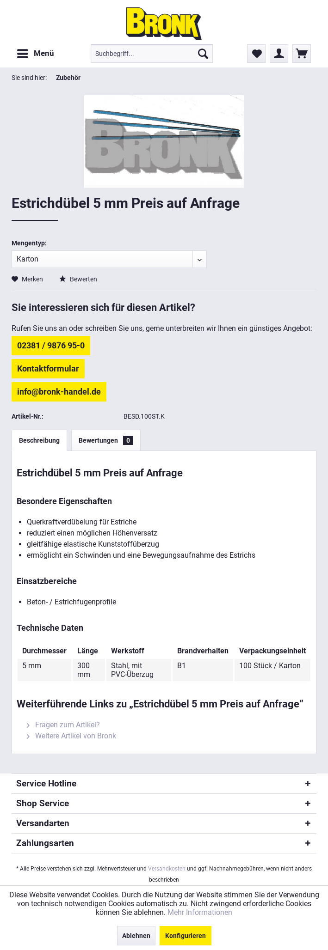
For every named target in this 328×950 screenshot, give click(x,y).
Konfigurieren (185, 935)
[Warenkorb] (301, 53)
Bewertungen (106, 440)
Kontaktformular (48, 368)
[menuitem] (35, 53)
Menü (35, 52)
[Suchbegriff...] (152, 53)
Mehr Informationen (199, 912)
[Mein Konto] (279, 53)
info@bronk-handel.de (59, 391)
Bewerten (78, 279)
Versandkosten (167, 868)
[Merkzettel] (256, 53)
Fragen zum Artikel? (63, 724)
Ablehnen (136, 935)
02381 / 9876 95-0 (51, 345)
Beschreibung (39, 440)
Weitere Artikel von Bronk (71, 735)
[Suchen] (203, 53)
